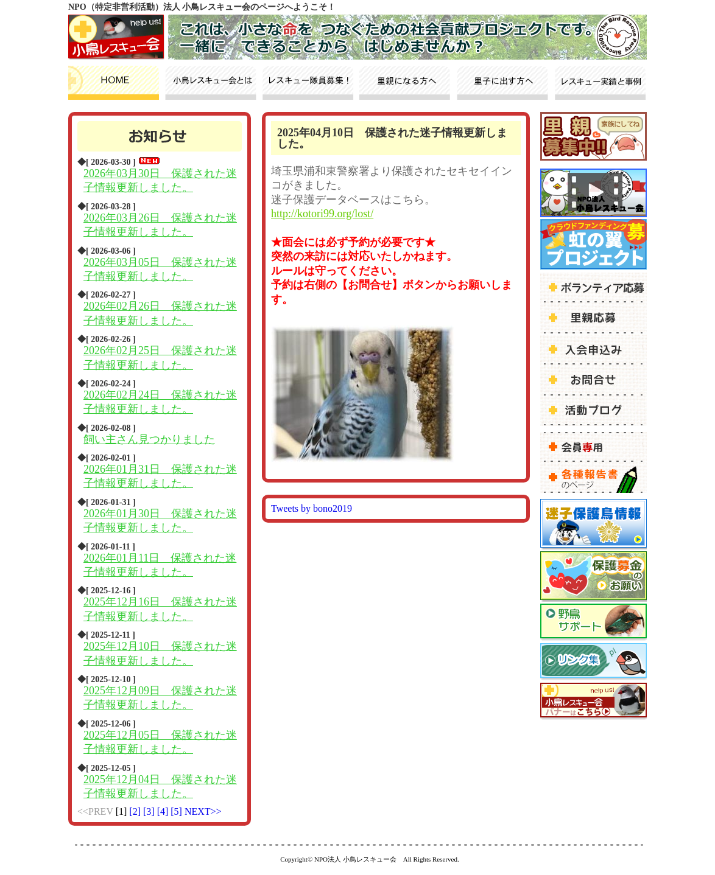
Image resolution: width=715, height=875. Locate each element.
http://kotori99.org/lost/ (322, 213)
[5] (178, 811)
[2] (136, 811)
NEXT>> (203, 811)
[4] (164, 811)
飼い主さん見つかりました (149, 439)
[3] (150, 811)
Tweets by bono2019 (311, 508)
